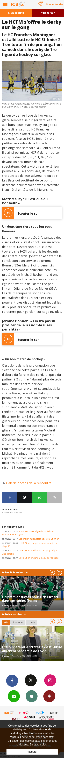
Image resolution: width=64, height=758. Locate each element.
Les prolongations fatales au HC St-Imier (30, 538)
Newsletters (14, 696)
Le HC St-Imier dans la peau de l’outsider (30, 557)
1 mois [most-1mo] (31, 622)
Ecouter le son (20, 213)
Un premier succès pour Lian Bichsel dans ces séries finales (30, 599)
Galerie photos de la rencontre (28, 483)
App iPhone (32, 696)
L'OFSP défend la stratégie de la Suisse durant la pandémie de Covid (32, 649)
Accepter (32, 751)
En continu (16, 12)
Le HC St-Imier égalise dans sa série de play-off (30, 545)
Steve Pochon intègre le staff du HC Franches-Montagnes (28, 533)
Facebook (12, 680)
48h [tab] (6, 622)
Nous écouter (55, 4)
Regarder (48, 12)
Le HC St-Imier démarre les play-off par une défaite (30, 552)
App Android (49, 696)
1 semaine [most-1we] (18, 622)
